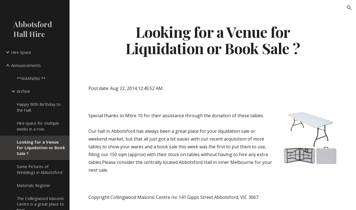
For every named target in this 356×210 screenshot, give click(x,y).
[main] (213, 39)
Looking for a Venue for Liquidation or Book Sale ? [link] (41, 147)
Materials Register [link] (34, 185)
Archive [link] (23, 91)
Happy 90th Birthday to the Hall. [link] (39, 107)
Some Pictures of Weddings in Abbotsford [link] (39, 169)
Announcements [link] (26, 65)
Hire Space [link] (21, 52)
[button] (349, 7)
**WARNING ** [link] (31, 78)
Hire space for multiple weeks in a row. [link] (38, 126)
